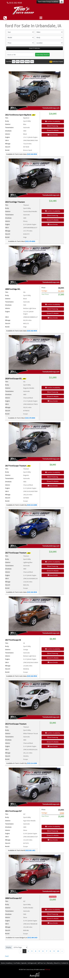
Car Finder (17, 963)
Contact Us (64, 963)
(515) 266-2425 (32, 938)
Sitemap (47, 969)
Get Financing (52, 126)
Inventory (9, 963)
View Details (53, 135)
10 (58, 951)
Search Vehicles (34, 48)
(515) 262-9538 (32, 154)
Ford (6, 956)
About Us (57, 963)
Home (3, 963)
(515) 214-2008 (32, 505)
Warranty (50, 963)
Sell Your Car (42, 963)
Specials (23, 963)
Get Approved (32, 963)
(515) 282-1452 (30, 850)
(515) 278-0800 (30, 241)
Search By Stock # (42, 54)
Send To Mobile (53, 130)
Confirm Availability (52, 121)
